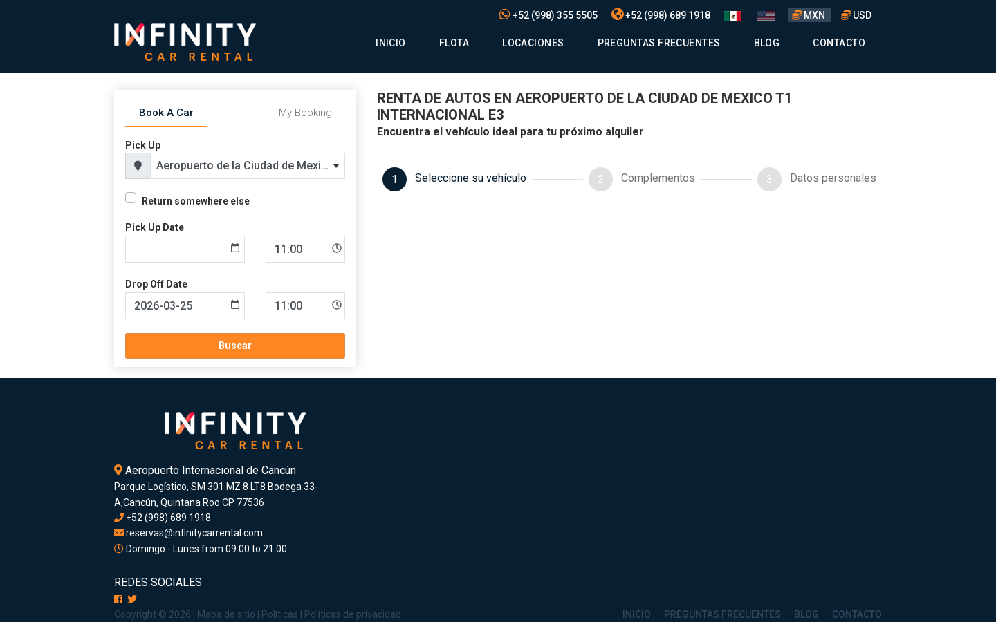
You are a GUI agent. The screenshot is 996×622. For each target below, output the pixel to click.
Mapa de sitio (226, 614)
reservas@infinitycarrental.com (188, 532)
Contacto (839, 42)
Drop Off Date (156, 284)
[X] (132, 599)
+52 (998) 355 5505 (548, 15)
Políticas (279, 614)
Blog (767, 42)
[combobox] (247, 166)
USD (856, 15)
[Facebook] (118, 599)
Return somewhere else (196, 201)
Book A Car (166, 112)
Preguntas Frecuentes (659, 42)
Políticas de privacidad (352, 614)
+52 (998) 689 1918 (660, 15)
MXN (809, 15)
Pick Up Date (154, 227)
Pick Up (142, 145)
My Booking (305, 112)
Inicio (391, 42)
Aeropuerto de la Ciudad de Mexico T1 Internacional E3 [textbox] (250, 165)
